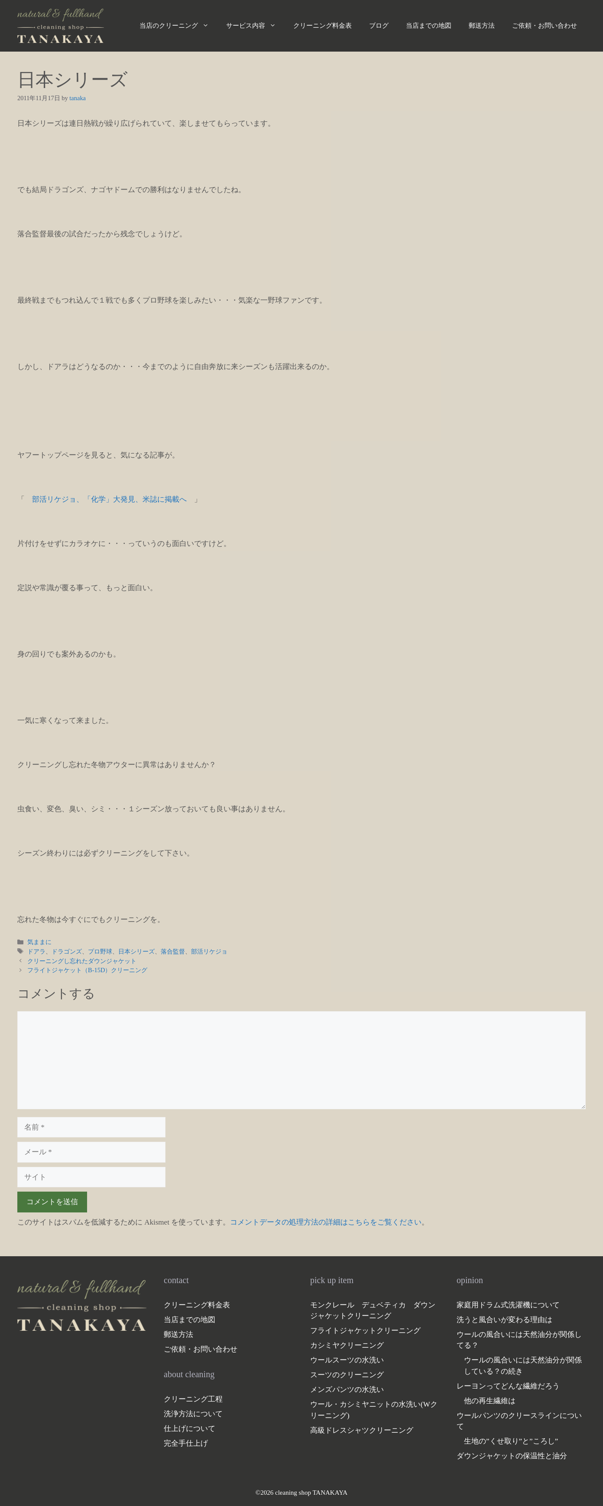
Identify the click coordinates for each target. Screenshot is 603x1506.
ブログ (379, 25)
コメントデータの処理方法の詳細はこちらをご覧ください (325, 1222)
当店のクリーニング (178, 26)
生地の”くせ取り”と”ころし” (511, 1441)
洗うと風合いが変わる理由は (504, 1320)
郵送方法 (482, 25)
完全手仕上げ (186, 1443)
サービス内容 (255, 26)
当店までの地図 (428, 25)
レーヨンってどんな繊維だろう (508, 1386)
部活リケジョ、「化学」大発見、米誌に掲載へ (109, 499)
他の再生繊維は (489, 1401)
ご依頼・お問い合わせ (544, 25)
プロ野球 (100, 951)
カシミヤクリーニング (347, 1345)
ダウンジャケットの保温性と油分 (512, 1456)
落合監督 (173, 951)
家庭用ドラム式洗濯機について (508, 1305)
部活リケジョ (209, 951)
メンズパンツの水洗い (347, 1389)
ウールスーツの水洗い (347, 1360)
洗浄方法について (193, 1414)
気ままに (39, 941)
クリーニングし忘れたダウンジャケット (81, 960)
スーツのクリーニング (347, 1375)
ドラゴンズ (67, 951)
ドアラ (36, 951)
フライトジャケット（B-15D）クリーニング (87, 970)
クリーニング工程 (193, 1399)
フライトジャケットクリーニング (365, 1330)
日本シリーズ (136, 951)
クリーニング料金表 (322, 25)
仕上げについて (189, 1428)
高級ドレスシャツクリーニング (361, 1430)
